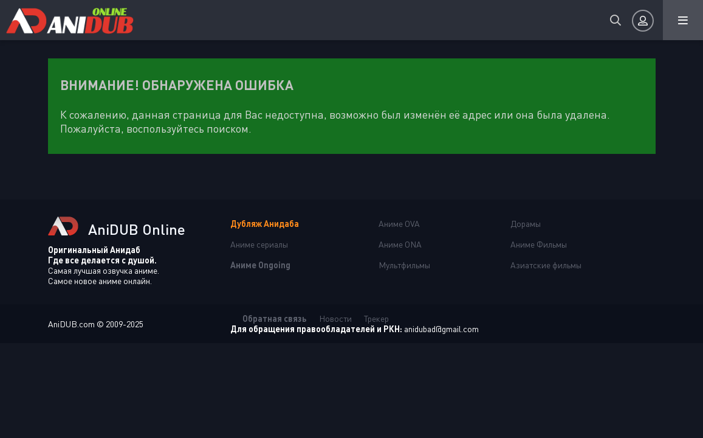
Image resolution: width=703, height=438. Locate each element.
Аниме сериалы (259, 244)
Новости (335, 318)
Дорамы (525, 223)
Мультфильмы (404, 265)
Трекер (376, 318)
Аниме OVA (399, 223)
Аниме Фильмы (538, 244)
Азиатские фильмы (545, 265)
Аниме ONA (400, 244)
